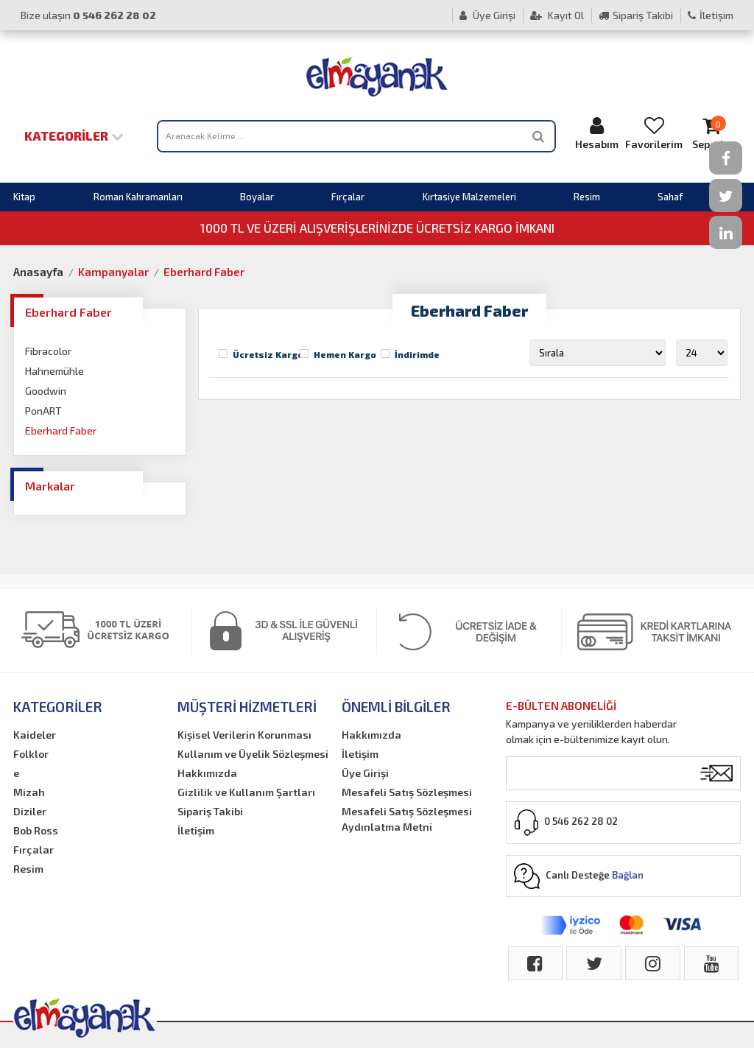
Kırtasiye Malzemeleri (469, 197)
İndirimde (417, 354)
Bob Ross (35, 830)
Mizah (29, 792)
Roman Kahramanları (138, 197)
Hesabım (596, 133)
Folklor (31, 754)
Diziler (29, 811)
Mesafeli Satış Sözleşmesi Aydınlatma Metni (407, 819)
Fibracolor (48, 351)
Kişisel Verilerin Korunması (244, 734)
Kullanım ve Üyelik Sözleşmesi (252, 754)
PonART (43, 410)
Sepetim (711, 133)
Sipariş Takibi (636, 15)
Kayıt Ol (557, 15)
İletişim (710, 15)
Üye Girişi (487, 15)
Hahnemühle (54, 371)
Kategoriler (74, 135)
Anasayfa (38, 271)
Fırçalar (347, 197)
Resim (587, 197)
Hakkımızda (207, 773)
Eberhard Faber (203, 271)
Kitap (24, 197)
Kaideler (34, 734)
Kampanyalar (113, 271)
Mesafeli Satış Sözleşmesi (407, 792)
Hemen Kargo (345, 354)
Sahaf (670, 197)
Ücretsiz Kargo (268, 354)
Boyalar (257, 197)
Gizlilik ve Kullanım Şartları (246, 792)
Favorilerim (654, 133)
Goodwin (45, 390)
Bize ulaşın (88, 15)
